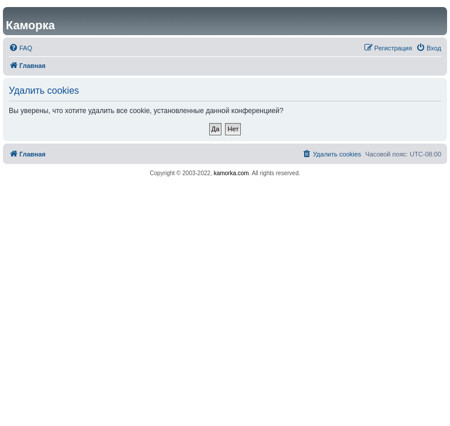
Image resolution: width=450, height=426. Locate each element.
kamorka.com (231, 173)
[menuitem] (20, 48)
